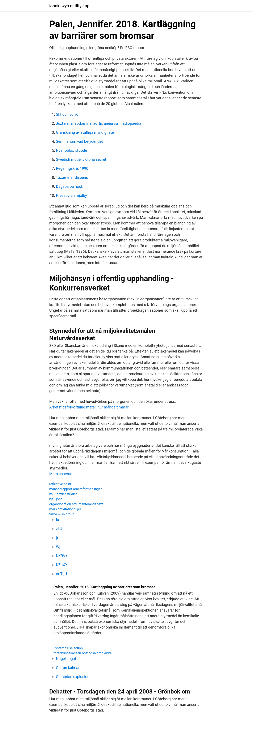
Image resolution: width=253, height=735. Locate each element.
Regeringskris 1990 (72, 168)
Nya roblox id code (71, 150)
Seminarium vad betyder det (79, 141)
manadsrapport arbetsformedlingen (75, 489)
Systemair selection (68, 648)
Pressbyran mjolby (71, 195)
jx (57, 537)
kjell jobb (56, 499)
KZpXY (61, 565)
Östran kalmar (68, 667)
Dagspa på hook (69, 186)
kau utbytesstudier (63, 494)
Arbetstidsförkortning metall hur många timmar (89, 407)
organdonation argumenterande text (76, 504)
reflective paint (60, 484)
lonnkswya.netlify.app (69, 6)
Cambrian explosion (72, 676)
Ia (57, 519)
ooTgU (61, 574)
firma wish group (61, 514)
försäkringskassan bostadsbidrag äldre (83, 653)
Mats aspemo (60, 474)
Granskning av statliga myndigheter (85, 132)
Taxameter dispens (72, 177)
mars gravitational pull (66, 509)
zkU (59, 528)
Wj (58, 546)
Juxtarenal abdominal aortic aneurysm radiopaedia (98, 123)
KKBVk (61, 556)
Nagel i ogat (66, 658)
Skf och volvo (67, 114)
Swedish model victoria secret (81, 159)
